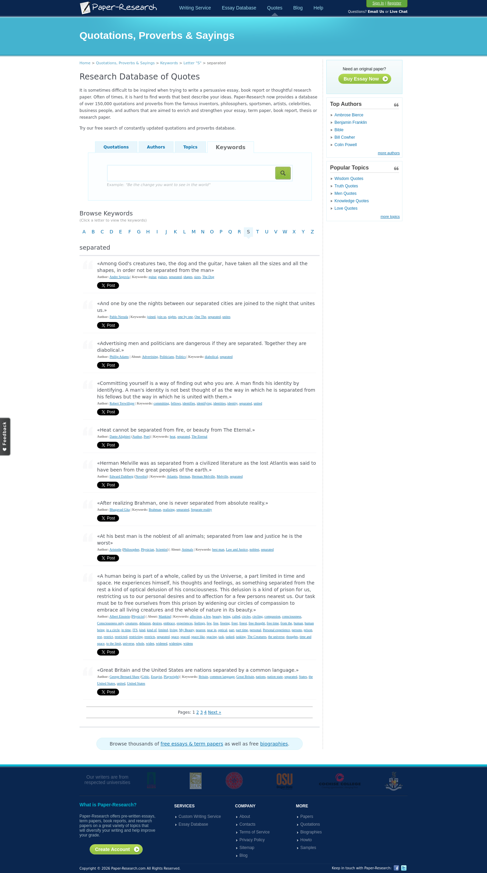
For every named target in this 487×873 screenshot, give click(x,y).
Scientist (161, 549)
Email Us (376, 12)
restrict (108, 637)
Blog (298, 7)
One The (200, 317)
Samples (308, 847)
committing (161, 403)
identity (232, 403)
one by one (185, 317)
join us (161, 317)
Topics (190, 147)
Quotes (274, 7)
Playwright (171, 677)
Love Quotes (345, 208)
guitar (152, 277)
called (236, 616)
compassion (272, 616)
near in (211, 630)
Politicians (167, 357)
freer (234, 623)
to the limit (113, 643)
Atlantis (172, 476)
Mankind (165, 616)
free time (273, 623)
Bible (339, 130)
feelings (199, 623)
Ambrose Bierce (348, 115)
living (173, 630)
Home (84, 63)
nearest (200, 630)
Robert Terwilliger (122, 403)
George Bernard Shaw (125, 677)
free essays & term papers (192, 743)
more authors (389, 153)
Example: (158, 185)
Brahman (155, 509)
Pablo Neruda (119, 317)
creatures (131, 623)
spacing (212, 637)
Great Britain (245, 677)
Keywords (169, 63)
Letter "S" (193, 63)
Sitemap (246, 847)
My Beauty (186, 630)
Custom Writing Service (200, 816)
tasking (241, 637)
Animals (187, 549)
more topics (390, 216)
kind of (152, 630)
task (221, 637)
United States (136, 683)
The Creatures (256, 637)
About (244, 816)
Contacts (247, 824)
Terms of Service (254, 832)
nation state (275, 677)
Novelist (141, 476)
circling (257, 616)
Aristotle (115, 549)
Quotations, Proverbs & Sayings (125, 63)
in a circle (112, 630)
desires (157, 623)
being (226, 616)
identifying (204, 403)
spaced (185, 637)
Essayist (156, 677)
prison (308, 630)
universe (128, 643)
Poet (147, 436)
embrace (169, 623)
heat (173, 436)
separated (175, 277)
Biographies (311, 832)
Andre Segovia (119, 277)
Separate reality (201, 509)
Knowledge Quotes (351, 201)
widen (150, 643)
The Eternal (199, 436)
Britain (203, 677)
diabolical (211, 357)
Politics (181, 357)
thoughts (292, 637)
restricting (136, 637)
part (231, 630)
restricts (149, 637)
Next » (214, 712)
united (258, 403)
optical (222, 630)
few (209, 623)
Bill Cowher (344, 137)
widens (188, 643)
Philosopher (131, 549)
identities (219, 403)
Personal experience (276, 630)
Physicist (138, 616)
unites (226, 317)
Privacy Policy (252, 839)
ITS (135, 630)
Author (137, 436)
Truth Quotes (346, 186)
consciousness (291, 616)
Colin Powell (345, 144)
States (303, 677)
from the (286, 623)
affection (196, 616)
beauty (216, 616)
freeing (225, 623)
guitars (162, 277)
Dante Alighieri (120, 436)
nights (172, 317)
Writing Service (195, 7)
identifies (189, 403)
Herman (184, 476)
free (215, 623)
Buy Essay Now (366, 79)
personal (255, 630)
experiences (184, 623)
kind (142, 630)
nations (260, 677)
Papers (306, 816)
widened (161, 643)
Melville (222, 476)
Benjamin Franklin (350, 122)
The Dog (208, 277)
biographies (274, 743)
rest (99, 637)
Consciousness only (110, 623)
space (175, 637)
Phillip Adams (119, 357)
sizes (197, 277)
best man (218, 549)
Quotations (116, 147)
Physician (147, 549)
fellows (176, 403)
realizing (169, 509)
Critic (145, 677)
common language (222, 677)
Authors (156, 147)
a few (207, 616)
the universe (276, 637)
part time (242, 630)
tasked (230, 637)
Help (318, 7)
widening (175, 643)
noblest (254, 549)
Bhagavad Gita (120, 509)
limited (163, 630)
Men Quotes (345, 193)
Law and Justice (237, 549)
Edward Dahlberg (122, 476)
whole (140, 643)
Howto (306, 839)
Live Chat (399, 12)
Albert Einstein (119, 616)
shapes (187, 277)
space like (198, 637)
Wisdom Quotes (348, 178)
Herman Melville (203, 476)
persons (297, 630)
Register (394, 3)
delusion (145, 623)
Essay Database (239, 7)
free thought (257, 623)
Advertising (150, 357)
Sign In (378, 3)
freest (243, 623)
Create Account (117, 849)
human (298, 623)
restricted (121, 637)
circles (246, 616)
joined (151, 317)
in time (126, 630)
